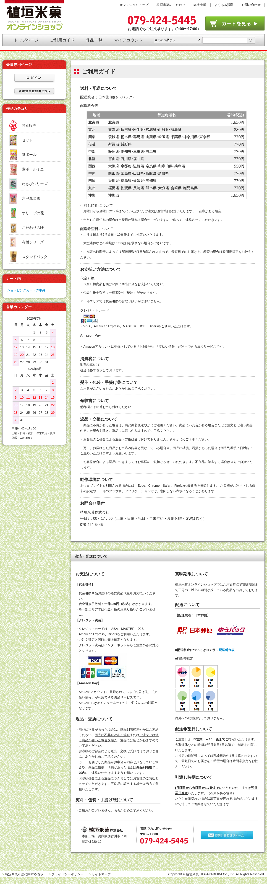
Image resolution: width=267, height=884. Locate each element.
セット (27, 140)
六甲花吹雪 (31, 198)
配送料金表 (227, 650)
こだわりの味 (33, 228)
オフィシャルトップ (134, 5)
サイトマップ (101, 874)
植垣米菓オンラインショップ (34, 15)
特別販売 (29, 125)
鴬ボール (29, 155)
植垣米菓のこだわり (171, 5)
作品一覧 (94, 40)
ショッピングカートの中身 (26, 290)
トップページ (26, 40)
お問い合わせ (251, 5)
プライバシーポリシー (68, 874)
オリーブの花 (33, 213)
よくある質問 (223, 5)
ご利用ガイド (62, 40)
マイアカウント (128, 40)
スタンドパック (34, 257)
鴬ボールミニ (33, 169)
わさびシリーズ (34, 184)
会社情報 (199, 5)
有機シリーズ (33, 242)
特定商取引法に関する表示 (24, 874)
